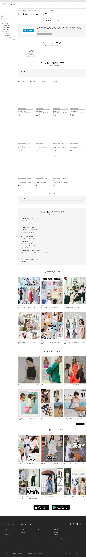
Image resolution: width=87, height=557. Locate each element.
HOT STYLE (23, 534)
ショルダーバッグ (25, 247)
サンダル (24, 243)
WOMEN (28, 3)
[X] (74, 524)
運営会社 (6, 553)
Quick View (29, 108)
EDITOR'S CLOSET (25, 538)
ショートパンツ (34, 229)
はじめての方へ (57, 534)
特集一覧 (23, 532)
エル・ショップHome (22, 10)
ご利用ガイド (56, 536)
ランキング (7, 536)
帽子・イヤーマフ (38, 252)
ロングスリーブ (33, 224)
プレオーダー (7, 538)
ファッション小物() (6, 20)
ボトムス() (6, 29)
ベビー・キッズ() (6, 38)
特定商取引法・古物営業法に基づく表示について (36, 553)
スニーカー (29, 243)
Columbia (30, 218)
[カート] (82, 4)
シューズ (27, 256)
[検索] (76, 4)
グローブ (45, 252)
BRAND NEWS (24, 536)
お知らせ (56, 532)
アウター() (6, 25)
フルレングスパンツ (26, 229)
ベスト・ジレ (35, 238)
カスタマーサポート (58, 538)
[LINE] (77, 524)
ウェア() (4, 14)
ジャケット (24, 238)
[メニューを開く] (4, 4)
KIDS (36, 3)
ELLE (39, 532)
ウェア (46, 10)
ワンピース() (7, 31)
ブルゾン (29, 238)
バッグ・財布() (5, 18)
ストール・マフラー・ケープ (28, 252)
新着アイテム (7, 532)
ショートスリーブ (25, 220)
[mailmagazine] (80, 524)
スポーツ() (5, 22)
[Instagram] (70, 524)
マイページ (23, 524)
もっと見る (80, 423)
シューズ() (4, 16)
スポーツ (40, 10)
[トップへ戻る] (83, 513)
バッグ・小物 (33, 256)
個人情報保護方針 (21, 553)
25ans (39, 536)
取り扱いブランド (8, 534)
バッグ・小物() (7, 35)
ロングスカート (25, 234)
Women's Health (41, 538)
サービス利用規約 (13, 553)
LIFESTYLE (40, 3)
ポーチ (49, 252)
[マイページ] (79, 4)
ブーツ (33, 243)
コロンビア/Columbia (32, 10)
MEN (32, 3)
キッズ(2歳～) (25, 261)
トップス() (6, 27)
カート (29, 524)
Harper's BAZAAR (41, 534)
